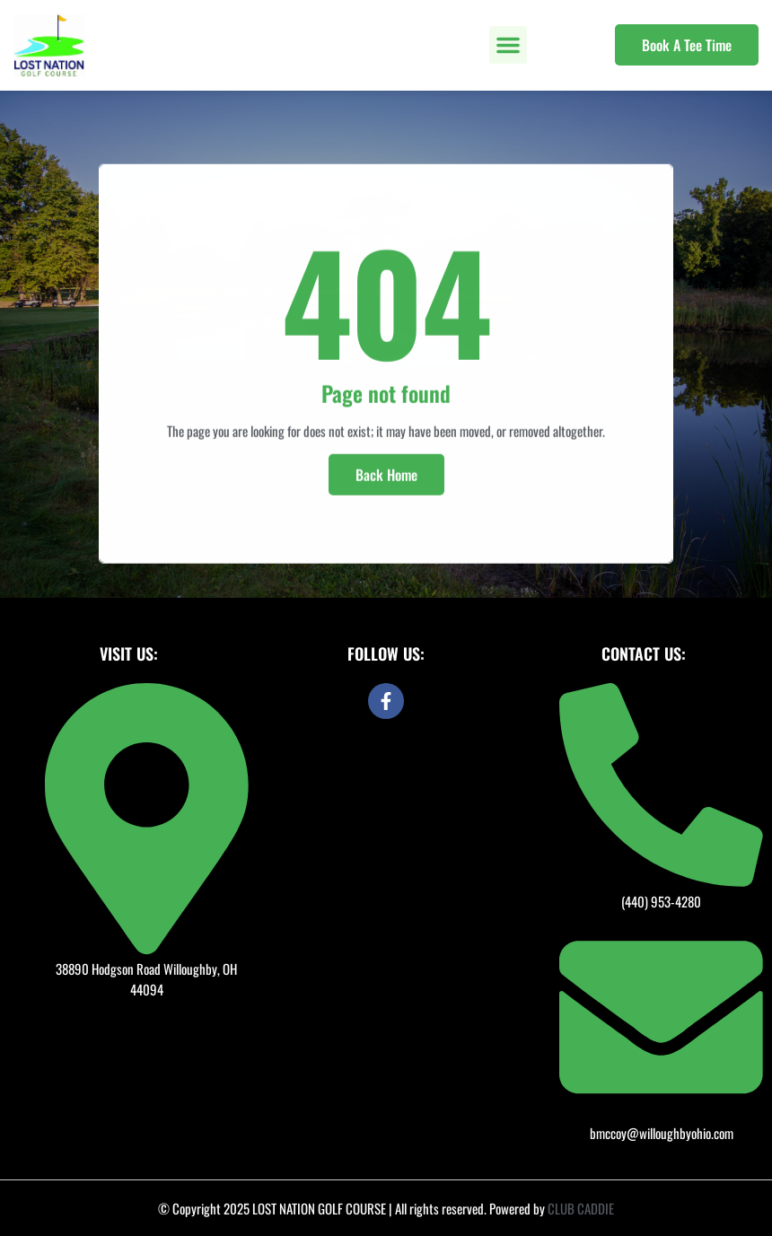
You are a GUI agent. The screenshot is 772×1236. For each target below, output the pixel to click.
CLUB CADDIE (581, 1208)
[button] (508, 45)
